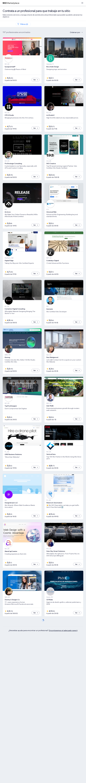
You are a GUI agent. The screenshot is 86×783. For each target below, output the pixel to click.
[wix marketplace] (11, 3)
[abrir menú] (82, 3)
